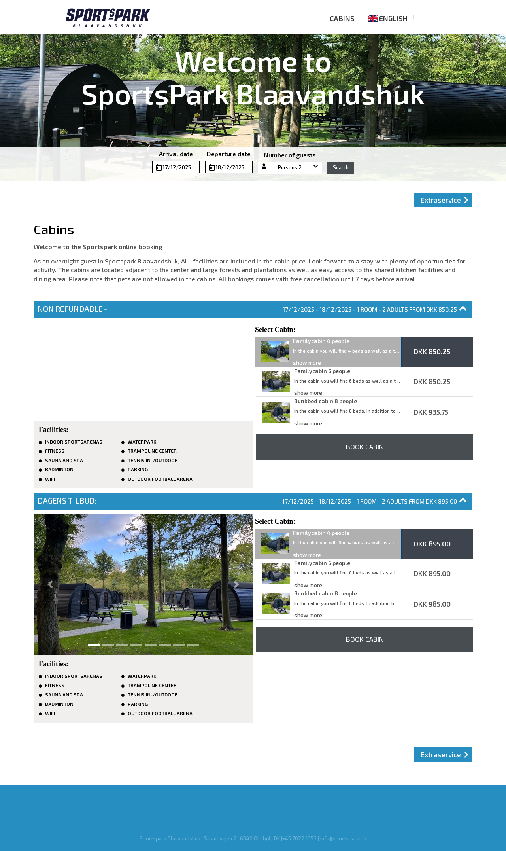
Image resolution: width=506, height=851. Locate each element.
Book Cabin (365, 447)
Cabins (337, 18)
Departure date (229, 153)
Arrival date (176, 153)
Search (341, 167)
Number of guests (289, 155)
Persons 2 (290, 167)
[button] (290, 168)
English (388, 18)
